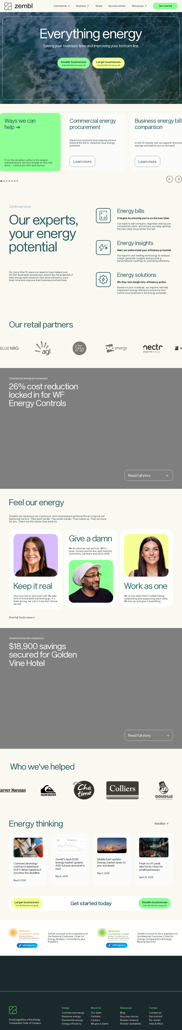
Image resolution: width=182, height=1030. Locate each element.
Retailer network (129, 1020)
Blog (122, 1013)
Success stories (117, 6)
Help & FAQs (156, 1024)
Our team (96, 1013)
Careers (95, 1020)
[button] (61, 6)
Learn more (82, 161)
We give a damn (99, 1024)
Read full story (148, 475)
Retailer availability (130, 1024)
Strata (99, 6)
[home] (18, 5)
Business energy (71, 1016)
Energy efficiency (71, 1024)
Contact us (155, 1013)
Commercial (60, 6)
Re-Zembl (154, 1020)
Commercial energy (73, 1013)
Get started (165, 6)
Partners (96, 1016)
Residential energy (72, 1020)
